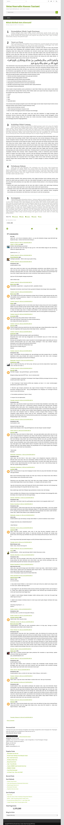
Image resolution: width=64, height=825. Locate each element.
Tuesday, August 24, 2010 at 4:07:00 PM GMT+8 (21, 350)
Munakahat (10, 220)
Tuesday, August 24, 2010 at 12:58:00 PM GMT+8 (21, 314)
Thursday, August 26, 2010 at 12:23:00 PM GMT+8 (21, 400)
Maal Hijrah (9, 794)
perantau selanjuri (14, 617)
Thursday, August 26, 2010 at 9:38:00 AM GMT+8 (21, 368)
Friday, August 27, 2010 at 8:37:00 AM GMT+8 (20, 430)
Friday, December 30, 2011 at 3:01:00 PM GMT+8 (21, 575)
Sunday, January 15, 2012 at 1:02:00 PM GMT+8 (21, 615)
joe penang (13, 316)
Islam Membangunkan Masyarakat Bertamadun (17, 783)
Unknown (12, 325)
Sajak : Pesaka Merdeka (11, 764)
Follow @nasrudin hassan (25, 736)
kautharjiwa (13, 333)
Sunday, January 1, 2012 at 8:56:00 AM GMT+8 (20, 609)
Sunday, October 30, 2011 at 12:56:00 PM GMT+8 (21, 548)
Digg (39, 216)
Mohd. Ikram (13, 284)
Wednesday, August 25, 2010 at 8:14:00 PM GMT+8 (21, 360)
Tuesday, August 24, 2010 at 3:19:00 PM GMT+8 (21, 331)
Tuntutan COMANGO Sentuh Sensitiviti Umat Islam (16, 766)
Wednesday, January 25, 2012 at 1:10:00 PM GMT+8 (22, 621)
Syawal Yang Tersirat (11, 781)
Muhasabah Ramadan (12, 787)
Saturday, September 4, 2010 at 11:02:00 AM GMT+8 (22, 497)
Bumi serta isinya (14, 623)
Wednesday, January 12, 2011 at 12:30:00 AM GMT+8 (22, 515)
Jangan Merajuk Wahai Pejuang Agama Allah (17, 802)
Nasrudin (12, 370)
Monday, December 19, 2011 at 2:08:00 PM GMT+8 (21, 564)
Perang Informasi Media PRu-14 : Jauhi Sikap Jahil (18, 800)
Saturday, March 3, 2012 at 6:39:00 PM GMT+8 (20, 648)
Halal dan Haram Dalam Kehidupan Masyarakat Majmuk (19, 796)
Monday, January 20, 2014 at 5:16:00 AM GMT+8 (21, 699)
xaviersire (12, 529)
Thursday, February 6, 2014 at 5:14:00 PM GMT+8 (21, 717)
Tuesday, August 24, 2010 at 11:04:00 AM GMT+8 (21, 301)
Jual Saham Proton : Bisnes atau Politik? (15, 772)
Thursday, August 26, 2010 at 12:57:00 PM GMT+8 (21, 419)
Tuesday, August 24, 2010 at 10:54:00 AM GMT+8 (21, 291)
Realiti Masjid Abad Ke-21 (13, 785)
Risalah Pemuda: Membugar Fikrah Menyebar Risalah (17, 755)
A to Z (11, 550)
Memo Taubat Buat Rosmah (12, 757)
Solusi (14, 220)
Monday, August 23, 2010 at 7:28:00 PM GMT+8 (21, 242)
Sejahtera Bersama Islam (12, 789)
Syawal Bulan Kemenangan (12, 770)
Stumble (34, 216)
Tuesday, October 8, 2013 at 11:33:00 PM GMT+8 (21, 676)
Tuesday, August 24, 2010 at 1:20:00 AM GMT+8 (21, 255)
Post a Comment (10, 720)
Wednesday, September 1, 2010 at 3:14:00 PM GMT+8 (22, 467)
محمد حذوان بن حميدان (15, 244)
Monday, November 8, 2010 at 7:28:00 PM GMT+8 (21, 504)
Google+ (27, 216)
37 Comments (20, 24)
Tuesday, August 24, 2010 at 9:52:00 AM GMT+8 (21, 282)
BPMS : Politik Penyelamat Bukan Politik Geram (17, 798)
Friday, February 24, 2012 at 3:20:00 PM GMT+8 (21, 629)
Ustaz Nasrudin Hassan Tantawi (23, 6)
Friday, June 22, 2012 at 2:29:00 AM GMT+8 (20, 669)
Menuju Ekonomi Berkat (11, 762)
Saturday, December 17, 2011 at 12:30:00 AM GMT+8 (22, 554)
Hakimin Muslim (14, 577)
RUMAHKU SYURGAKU (11, 768)
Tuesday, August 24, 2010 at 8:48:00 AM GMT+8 (21, 261)
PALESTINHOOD (14, 257)
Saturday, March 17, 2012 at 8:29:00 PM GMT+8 (21, 658)
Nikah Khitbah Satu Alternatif (18, 23)
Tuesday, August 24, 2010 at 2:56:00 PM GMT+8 (21, 323)
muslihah (12, 469)
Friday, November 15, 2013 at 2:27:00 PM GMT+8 (21, 682)
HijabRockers (13, 362)
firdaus (12, 303)
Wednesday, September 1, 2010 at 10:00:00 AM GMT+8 (22, 454)
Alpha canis (13, 650)
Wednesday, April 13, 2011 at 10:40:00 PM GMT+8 (21, 527)
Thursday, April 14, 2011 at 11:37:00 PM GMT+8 (21, 542)
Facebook (15, 216)
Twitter (22, 216)
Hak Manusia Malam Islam (12, 759)
